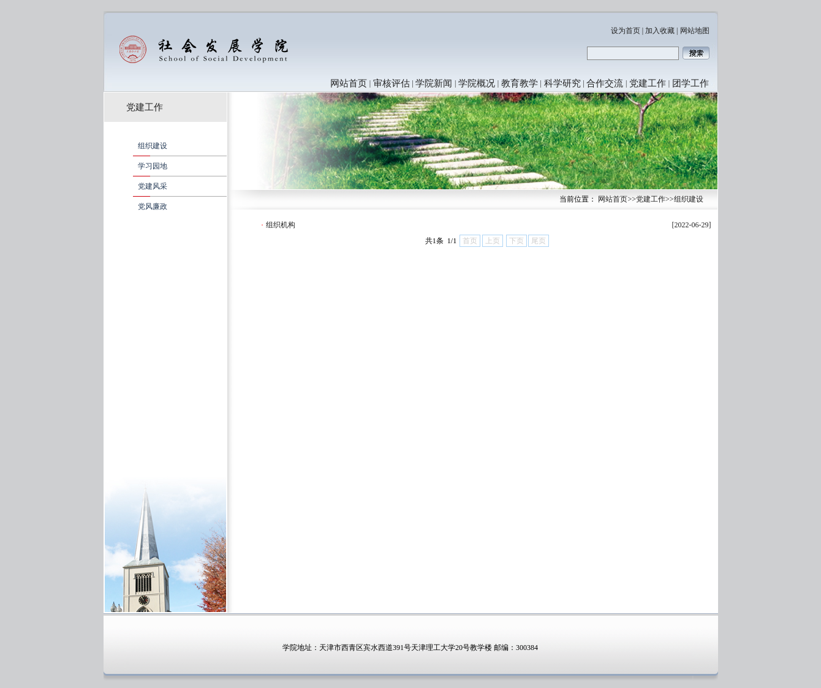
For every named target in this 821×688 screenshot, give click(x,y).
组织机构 (280, 225)
